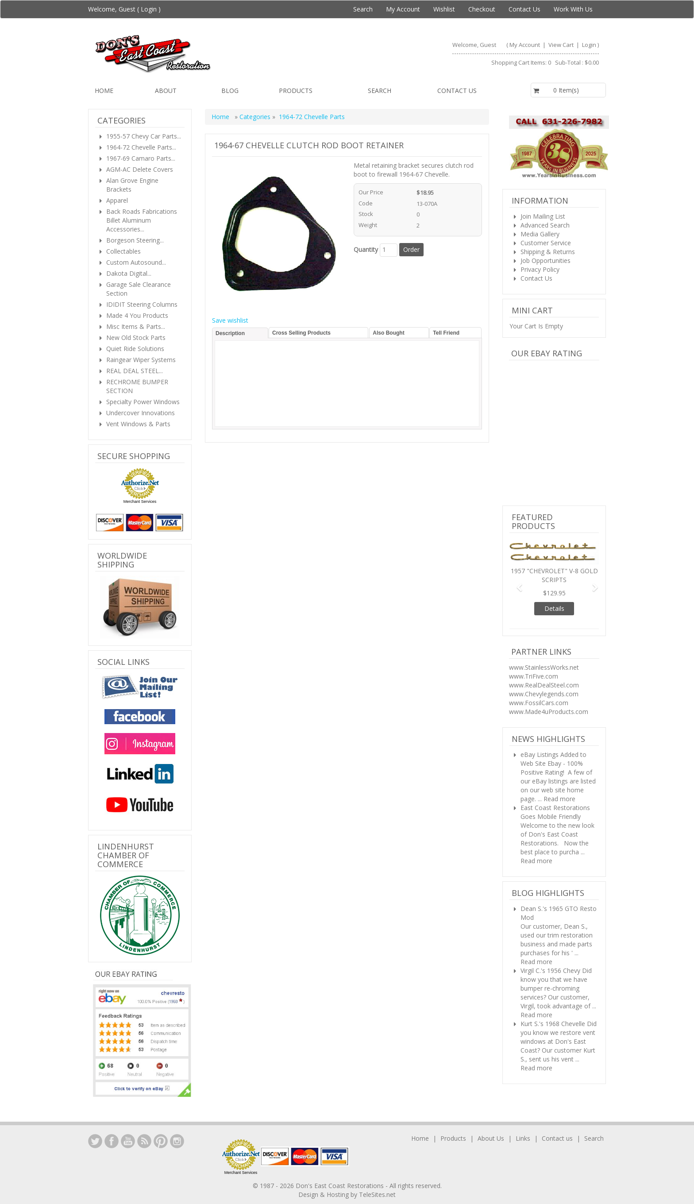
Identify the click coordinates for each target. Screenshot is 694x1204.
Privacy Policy (539, 269)
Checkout (481, 9)
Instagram (177, 1141)
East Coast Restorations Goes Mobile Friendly (555, 812)
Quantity (366, 249)
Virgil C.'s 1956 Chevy (550, 970)
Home (104, 90)
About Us (491, 1138)
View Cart (561, 45)
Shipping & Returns (547, 251)
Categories (255, 116)
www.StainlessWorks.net (544, 667)
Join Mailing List (542, 216)
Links (523, 1138)
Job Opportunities (545, 260)
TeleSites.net (377, 1194)
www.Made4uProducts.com (548, 711)
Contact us (457, 90)
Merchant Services (140, 501)
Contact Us (524, 9)
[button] (516, 583)
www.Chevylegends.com (543, 694)
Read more (559, 799)
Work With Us (573, 9)
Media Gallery (539, 234)
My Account (403, 9)
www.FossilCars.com (538, 702)
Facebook (111, 1141)
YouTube (128, 1141)
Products (295, 90)
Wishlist (444, 9)
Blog (230, 90)
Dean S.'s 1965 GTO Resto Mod (558, 913)
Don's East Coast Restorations (341, 1185)
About (166, 90)
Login (149, 9)
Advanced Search (545, 225)
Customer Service (545, 243)
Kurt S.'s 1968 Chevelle (552, 1023)
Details (554, 608)
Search (363, 9)
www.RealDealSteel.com (544, 685)
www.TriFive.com (533, 676)
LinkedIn (95, 1141)
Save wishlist (230, 320)
